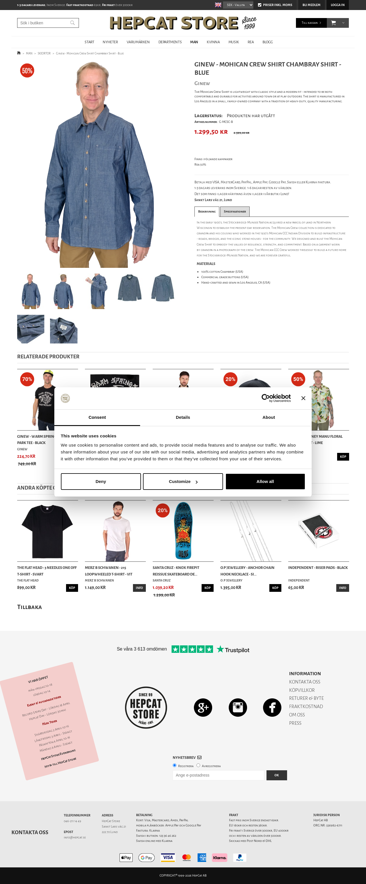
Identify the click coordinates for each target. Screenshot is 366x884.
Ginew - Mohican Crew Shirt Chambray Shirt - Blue (90, 53)
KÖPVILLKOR (302, 690)
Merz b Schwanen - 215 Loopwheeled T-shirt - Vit (108, 570)
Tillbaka (29, 607)
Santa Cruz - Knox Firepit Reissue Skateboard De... (176, 570)
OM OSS (297, 715)
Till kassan (310, 23)
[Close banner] (303, 398)
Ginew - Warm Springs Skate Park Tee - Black (43, 439)
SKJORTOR (44, 53)
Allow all (265, 481)
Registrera (186, 766)
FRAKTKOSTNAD (306, 707)
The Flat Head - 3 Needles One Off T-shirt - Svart (47, 570)
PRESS (295, 723)
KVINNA (213, 42)
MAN (194, 42)
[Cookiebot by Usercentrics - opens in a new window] (266, 398)
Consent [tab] (97, 417)
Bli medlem (312, 5)
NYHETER (110, 42)
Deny (101, 481)
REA (251, 42)
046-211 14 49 (72, 821)
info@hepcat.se (75, 837)
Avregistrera (211, 766)
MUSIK (233, 42)
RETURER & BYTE (306, 698)
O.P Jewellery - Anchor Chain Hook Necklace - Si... (247, 570)
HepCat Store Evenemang (58, 754)
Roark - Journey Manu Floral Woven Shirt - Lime (315, 439)
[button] (333, 23)
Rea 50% (200, 164)
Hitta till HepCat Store (60, 763)
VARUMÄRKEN (138, 42)
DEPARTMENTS (170, 42)
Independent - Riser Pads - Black (318, 567)
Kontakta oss (29, 832)
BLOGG (267, 42)
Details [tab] (183, 417)
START (89, 42)
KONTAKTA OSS (304, 682)
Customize (183, 481)
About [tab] (268, 417)
